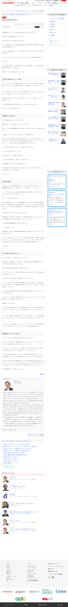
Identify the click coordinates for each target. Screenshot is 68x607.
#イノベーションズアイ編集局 (57, 18)
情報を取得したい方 (56, 0)
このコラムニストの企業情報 (37, 435)
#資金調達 (52, 35)
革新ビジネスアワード (53, 563)
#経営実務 (52, 27)
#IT (50, 38)
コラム (33, 3)
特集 (7, 580)
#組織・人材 (53, 29)
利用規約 (26, 604)
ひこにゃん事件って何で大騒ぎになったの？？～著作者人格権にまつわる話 (54, 88)
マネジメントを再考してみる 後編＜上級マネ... (20, 11)
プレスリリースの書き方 (57, 194)
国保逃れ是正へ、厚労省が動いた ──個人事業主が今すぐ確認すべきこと (54, 81)
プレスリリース (39, 3)
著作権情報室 (54, 3)
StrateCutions (17, 381)
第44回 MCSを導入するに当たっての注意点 (14, 452)
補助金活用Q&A (30, 574)
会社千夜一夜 (13, 477)
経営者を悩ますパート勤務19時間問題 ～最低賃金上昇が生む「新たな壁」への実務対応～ (54, 125)
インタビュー (9, 574)
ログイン (63, 0)
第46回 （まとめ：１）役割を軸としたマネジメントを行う (18, 448)
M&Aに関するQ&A (30, 576)
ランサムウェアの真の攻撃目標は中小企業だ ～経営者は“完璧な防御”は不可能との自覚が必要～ (54, 110)
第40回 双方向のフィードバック (11, 461)
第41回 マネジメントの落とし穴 (11, 459)
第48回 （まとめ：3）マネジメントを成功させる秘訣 (16, 444)
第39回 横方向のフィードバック (11, 463)
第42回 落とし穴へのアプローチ (11, 457)
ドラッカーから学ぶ (14, 520)
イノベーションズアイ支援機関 (55, 574)
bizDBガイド (9, 567)
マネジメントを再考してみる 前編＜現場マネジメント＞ (23, 529)
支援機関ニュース (30, 571)
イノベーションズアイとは (40, 0)
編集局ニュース (9, 573)
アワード (61, 3)
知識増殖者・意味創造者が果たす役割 (54, 103)
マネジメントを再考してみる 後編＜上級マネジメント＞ (17, 14)
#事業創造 (52, 21)
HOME (18, 3)
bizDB (22, 3)
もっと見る (10, 466)
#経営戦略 (41, 374)
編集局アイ (27, 3)
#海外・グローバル (54, 41)
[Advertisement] (23, 544)
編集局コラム (9, 577)
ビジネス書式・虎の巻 (31, 577)
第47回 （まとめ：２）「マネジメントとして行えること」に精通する (20, 446)
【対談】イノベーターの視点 (12, 576)
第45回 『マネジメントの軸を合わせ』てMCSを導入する (17, 450)
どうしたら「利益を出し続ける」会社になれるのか (22, 503)
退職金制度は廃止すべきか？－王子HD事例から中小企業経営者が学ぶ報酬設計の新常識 (54, 74)
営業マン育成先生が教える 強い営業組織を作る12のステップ (24, 512)
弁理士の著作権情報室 (32, 580)
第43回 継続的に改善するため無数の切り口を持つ (16, 455)
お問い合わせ (60, 604)
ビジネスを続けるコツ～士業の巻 (17, 486)
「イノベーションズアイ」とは (55, 566)
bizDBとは (8, 569)
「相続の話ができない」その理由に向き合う (54, 140)
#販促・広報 (53, 32)
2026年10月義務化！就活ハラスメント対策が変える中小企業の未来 (54, 118)
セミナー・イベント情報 (31, 573)
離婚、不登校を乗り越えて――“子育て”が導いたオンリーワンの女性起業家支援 (54, 132)
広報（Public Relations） (11, 579)
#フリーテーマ (53, 43)
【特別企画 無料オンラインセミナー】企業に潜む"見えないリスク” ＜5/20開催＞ (34, 5)
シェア (42, 27)
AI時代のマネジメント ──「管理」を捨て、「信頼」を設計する (53, 96)
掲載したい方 (49, 0)
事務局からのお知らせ (42, 604)
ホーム (3, 11)
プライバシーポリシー (9, 604)
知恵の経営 (12, 495)
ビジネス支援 (47, 3)
